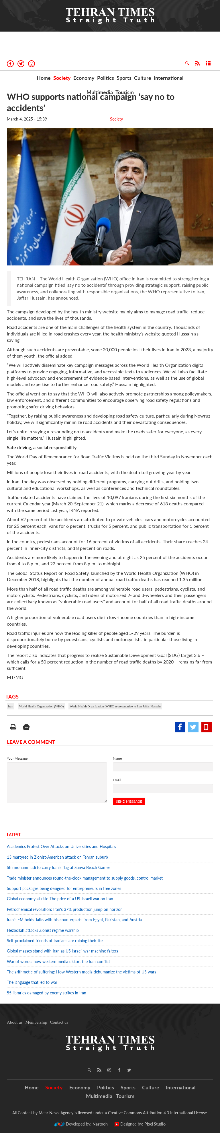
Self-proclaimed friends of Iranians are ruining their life (55, 940)
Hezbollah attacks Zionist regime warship (43, 930)
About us (15, 1022)
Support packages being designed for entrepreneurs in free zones (64, 888)
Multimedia (100, 92)
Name (117, 758)
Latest (14, 834)
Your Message (17, 758)
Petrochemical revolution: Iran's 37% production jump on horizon (65, 909)
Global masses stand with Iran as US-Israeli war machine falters (62, 950)
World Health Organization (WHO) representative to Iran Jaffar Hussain (115, 706)
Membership (36, 1022)
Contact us (59, 1022)
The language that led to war (32, 982)
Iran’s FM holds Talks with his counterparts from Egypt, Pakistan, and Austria (75, 919)
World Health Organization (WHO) (41, 706)
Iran (10, 706)
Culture (142, 78)
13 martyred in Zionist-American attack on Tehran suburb (57, 857)
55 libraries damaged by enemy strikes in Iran (46, 992)
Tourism (124, 92)
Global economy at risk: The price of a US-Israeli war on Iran (60, 898)
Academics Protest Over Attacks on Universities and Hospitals (61, 846)
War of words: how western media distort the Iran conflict (58, 961)
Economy (84, 78)
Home (44, 78)
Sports (124, 78)
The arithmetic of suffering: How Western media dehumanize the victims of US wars (81, 971)
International (168, 78)
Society (62, 78)
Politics (105, 78)
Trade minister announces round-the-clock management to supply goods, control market (85, 878)
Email (117, 780)
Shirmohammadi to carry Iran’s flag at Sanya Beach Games (58, 867)
